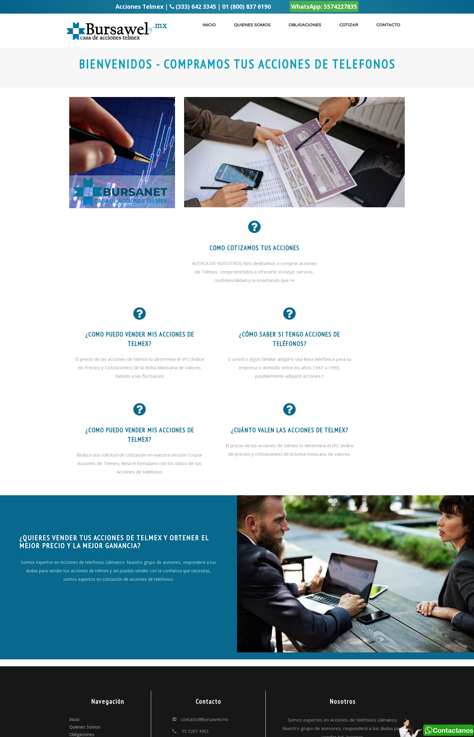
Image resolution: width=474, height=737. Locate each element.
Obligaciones (305, 24)
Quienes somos (252, 24)
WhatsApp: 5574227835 (324, 6)
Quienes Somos (84, 659)
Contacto (388, 24)
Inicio (209, 24)
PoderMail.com (233, 723)
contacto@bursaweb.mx (204, 652)
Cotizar (348, 24)
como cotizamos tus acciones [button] (237, 248)
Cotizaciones (81, 674)
